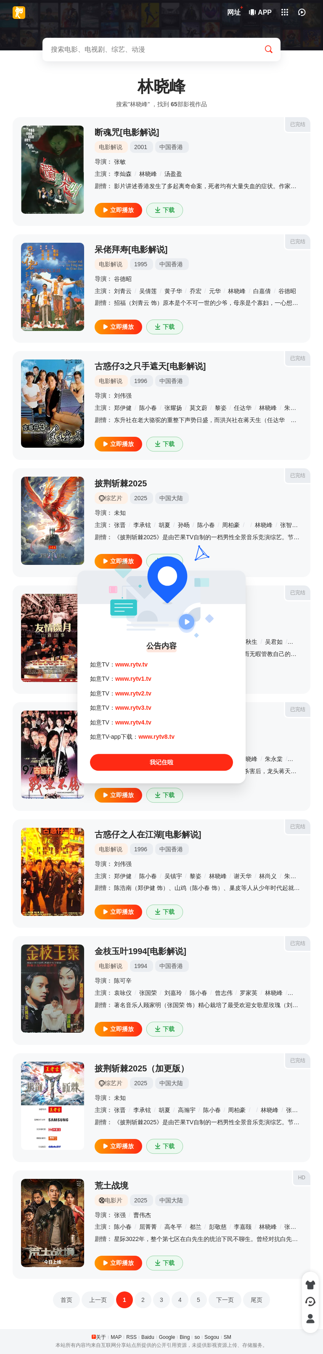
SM (227, 1337)
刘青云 (123, 291)
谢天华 (299, 759)
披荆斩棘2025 (121, 483)
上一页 (98, 1299)
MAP (116, 1337)
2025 (140, 498)
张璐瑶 (293, 1226)
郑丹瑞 (299, 992)
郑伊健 (123, 407)
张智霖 (289, 525)
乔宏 (195, 291)
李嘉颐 (243, 1226)
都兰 (195, 1226)
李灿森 (123, 174)
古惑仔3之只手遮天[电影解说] (150, 366)
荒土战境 (111, 1185)
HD (301, 1178)
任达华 (243, 407)
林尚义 (268, 876)
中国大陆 (171, 498)
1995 (140, 264)
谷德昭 (123, 279)
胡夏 (164, 525)
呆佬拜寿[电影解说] (131, 249)
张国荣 (148, 992)
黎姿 (221, 407)
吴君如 (274, 641)
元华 (215, 291)
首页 (66, 1299)
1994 (140, 966)
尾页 (256, 1299)
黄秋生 (248, 641)
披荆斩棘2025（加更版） (142, 1068)
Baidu (147, 1337)
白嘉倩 (262, 291)
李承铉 (142, 525)
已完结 (297, 124)
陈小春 (148, 407)
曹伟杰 (142, 1215)
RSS (131, 1337)
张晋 (120, 525)
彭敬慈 (218, 1226)
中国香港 (171, 147)
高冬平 (173, 1226)
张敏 (120, 161)
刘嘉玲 (173, 992)
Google (167, 1337)
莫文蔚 (198, 407)
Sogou (211, 1337)
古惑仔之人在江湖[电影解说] (148, 834)
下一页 (225, 1299)
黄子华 (173, 291)
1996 (140, 381)
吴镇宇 (173, 876)
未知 (120, 512)
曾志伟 (224, 992)
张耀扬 (173, 407)
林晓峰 (148, 174)
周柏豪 (231, 525)
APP (261, 12)
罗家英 (248, 992)
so (197, 1337)
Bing (185, 1337)
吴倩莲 (148, 291)
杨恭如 (299, 641)
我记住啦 (161, 762)
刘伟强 (123, 395)
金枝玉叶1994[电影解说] (140, 951)
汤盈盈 (173, 174)
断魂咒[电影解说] (127, 132)
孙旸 (184, 525)
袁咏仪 (123, 992)
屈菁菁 (148, 1226)
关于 (101, 1337)
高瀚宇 (187, 1110)
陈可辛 (123, 980)
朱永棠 (293, 407)
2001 (140, 147)
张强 (120, 1215)
